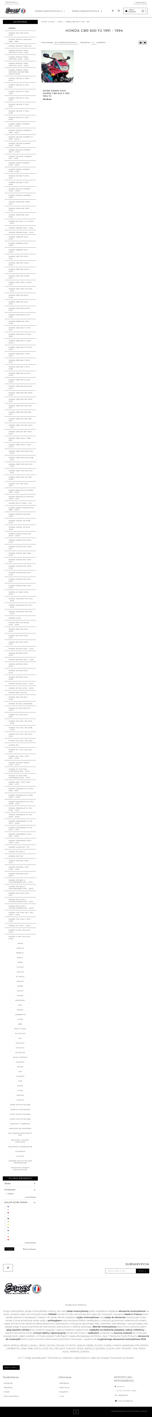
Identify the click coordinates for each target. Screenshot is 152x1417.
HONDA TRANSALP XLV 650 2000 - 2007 (21, 796)
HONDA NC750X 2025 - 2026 (19, 678)
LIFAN (20, 1019)
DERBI (20, 986)
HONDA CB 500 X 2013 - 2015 (19, 86)
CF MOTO (20, 976)
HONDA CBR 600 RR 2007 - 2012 (21, 400)
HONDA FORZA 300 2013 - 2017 (20, 560)
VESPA (20, 1086)
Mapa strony (64, 1387)
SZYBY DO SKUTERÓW (20, 1109)
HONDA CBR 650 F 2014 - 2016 (20, 361)
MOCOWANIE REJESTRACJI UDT (20, 1134)
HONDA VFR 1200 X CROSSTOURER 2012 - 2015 (21, 900)
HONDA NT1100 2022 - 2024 (21, 683)
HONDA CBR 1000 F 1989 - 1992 (20, 439)
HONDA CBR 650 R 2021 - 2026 (20, 381)
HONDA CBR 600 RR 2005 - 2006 (21, 394)
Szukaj (9, 1249)
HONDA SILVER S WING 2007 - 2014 (19, 763)
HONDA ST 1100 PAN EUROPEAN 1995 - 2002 (19, 770)
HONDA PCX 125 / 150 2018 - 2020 (20, 728)
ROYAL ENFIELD (20, 1057)
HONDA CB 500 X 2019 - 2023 (19, 99)
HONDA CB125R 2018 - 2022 (21, 232)
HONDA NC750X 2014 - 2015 (21, 659)
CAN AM (20, 972)
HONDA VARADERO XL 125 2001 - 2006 (20, 822)
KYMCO (20, 1010)
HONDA (12, 28)
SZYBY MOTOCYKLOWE (20, 1105)
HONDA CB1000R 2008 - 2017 (20, 203)
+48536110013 (121, 1395)
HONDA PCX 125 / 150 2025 (21, 740)
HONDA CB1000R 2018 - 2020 (19, 209)
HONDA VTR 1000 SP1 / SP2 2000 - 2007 (21, 913)
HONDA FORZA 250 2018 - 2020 (20, 554)
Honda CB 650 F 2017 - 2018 (19, 183)
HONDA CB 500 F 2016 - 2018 (19, 112)
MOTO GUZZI (20, 1029)
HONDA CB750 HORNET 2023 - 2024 (19, 164)
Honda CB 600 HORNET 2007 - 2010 (20, 151)
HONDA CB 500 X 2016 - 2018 (19, 92)
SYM (20, 1071)
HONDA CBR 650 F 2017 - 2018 (20, 368)
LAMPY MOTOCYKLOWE (20, 1119)
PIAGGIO (20, 1048)
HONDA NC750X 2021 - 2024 (19, 671)
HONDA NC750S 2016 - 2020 (19, 654)
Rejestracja (8, 1387)
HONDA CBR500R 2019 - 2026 (20, 322)
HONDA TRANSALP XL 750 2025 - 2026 (20, 815)
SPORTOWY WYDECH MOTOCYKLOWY (20, 1169)
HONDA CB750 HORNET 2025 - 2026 (19, 170)
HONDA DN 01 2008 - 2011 (20, 503)
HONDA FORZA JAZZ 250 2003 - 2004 (20, 534)
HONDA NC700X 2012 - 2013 (19, 643)
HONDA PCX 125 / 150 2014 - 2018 (20, 722)
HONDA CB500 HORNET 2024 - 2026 (19, 125)
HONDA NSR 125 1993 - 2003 (19, 698)
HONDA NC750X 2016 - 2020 (19, 665)
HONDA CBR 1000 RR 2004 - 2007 (21, 452)
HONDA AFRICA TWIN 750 (20, 46)
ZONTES (20, 1100)
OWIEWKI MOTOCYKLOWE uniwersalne (20, 1162)
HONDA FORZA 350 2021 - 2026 (20, 573)
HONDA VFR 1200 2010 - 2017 (20, 894)
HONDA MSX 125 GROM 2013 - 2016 (19, 623)
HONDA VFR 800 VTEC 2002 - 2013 (19, 868)
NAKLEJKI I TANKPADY (20, 1124)
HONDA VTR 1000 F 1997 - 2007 (20, 920)
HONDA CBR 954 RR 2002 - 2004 (21, 432)
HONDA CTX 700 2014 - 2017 (19, 485)
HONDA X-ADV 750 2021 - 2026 (20, 937)
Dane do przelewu (11, 1396)
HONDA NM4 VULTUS (18, 692)
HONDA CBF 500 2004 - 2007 (19, 264)
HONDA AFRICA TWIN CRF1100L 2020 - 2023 (19, 58)
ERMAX (10, 1194)
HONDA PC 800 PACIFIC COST (20, 709)
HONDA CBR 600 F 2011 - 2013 (20, 355)
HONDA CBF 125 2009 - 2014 (19, 257)
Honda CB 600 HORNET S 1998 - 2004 (20, 131)
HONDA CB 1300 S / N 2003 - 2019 (21, 222)
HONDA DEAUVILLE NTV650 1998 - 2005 (21, 491)
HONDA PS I (14, 745)
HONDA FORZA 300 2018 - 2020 (21, 567)
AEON (20, 943)
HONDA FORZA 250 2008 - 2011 (21, 547)
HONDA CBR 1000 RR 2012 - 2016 (21, 465)
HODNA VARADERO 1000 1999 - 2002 (20, 835)
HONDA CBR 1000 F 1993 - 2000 (20, 446)
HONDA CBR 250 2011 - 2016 (19, 303)
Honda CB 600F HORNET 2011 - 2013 (20, 157)
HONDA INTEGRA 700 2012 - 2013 (21, 599)
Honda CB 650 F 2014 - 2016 (19, 177)
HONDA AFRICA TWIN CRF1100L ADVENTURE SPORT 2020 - (19, 72)
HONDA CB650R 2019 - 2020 (19, 244)
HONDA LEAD (15, 618)
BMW (20, 962)
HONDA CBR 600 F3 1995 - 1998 (20, 335)
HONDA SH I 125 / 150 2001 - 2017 (21, 751)
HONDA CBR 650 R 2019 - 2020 (20, 374)
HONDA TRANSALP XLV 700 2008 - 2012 (21, 802)
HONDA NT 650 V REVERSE (21, 704)
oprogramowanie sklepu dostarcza (125, 1411)
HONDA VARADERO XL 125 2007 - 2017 (20, 828)
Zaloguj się (8, 1383)
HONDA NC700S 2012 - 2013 (19, 636)
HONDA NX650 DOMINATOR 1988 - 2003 (21, 509)
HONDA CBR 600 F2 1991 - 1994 (20, 329)
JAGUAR (20, 1156)
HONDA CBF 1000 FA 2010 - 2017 (20, 290)
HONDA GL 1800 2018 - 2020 (19, 593)
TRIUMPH (20, 1076)
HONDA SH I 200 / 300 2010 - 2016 (19, 757)
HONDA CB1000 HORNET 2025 (20, 196)
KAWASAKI (20, 1000)
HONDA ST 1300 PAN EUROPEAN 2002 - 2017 (19, 776)
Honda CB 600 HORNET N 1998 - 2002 (21, 138)
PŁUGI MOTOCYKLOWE (20, 1114)
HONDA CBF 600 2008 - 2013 (19, 277)
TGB (20, 1081)
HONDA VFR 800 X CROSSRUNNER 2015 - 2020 (21, 887)
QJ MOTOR (20, 1052)
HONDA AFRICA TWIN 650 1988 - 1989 (20, 40)
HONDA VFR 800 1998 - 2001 (19, 861)
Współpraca (64, 1383)
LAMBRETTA (20, 1014)
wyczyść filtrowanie (30, 1197)
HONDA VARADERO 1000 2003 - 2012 (20, 841)
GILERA (20, 995)
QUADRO (20, 1062)
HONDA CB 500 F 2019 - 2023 (19, 118)
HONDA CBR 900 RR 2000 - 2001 (21, 426)
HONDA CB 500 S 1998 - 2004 (19, 79)
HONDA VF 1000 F (17, 851)
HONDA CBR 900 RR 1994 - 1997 (21, 413)
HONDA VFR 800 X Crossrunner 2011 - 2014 (21, 881)
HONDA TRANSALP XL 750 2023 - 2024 (20, 809)
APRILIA (20, 948)
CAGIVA (20, 967)
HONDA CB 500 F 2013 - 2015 (19, 105)
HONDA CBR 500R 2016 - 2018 (20, 316)
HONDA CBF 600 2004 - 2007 (19, 270)
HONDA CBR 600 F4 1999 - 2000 (20, 342)
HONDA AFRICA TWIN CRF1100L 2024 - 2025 (19, 64)
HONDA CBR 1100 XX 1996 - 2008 (21, 478)
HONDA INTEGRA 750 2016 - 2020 (20, 612)
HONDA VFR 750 (16, 856)
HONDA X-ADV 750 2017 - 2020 (20, 931)
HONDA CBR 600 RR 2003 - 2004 (21, 387)
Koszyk (6, 1392)
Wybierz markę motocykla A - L (50, 11)
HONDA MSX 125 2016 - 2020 (19, 630)
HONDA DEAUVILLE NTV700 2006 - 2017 (21, 497)
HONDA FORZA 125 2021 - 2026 (20, 528)
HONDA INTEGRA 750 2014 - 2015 (21, 606)
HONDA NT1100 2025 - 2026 (21, 688)
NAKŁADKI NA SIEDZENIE (20, 1128)
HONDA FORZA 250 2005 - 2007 (21, 541)
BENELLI (20, 953)
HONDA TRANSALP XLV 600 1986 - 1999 (21, 789)
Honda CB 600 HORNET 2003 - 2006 (20, 144)
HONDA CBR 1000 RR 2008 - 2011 (21, 458)
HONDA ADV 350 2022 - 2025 (19, 34)
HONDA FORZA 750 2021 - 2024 (20, 580)
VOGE (20, 1090)
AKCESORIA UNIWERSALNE (20, 1147)
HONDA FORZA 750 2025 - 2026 (20, 586)
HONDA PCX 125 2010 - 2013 (19, 715)
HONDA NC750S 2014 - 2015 (21, 648)
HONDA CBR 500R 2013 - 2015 (20, 309)
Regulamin (63, 1392)
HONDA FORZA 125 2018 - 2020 (20, 521)
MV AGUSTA (20, 1033)
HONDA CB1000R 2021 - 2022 (19, 216)
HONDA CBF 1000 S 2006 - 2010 (21, 283)
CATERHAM (20, 1151)
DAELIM (20, 981)
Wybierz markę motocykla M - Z (87, 11)
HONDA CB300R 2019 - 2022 (19, 238)
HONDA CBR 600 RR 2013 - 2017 (21, 407)
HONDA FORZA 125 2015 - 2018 (20, 515)
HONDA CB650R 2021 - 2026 (19, 251)
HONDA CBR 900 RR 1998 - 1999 (21, 420)
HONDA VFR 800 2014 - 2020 (19, 874)
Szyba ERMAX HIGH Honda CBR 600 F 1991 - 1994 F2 (57, 93)
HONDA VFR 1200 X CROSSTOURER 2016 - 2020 (21, 907)
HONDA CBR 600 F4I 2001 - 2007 (21, 348)
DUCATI (20, 991)
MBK (20, 1024)
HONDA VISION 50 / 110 (19, 847)
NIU (20, 1038)
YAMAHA (20, 1095)
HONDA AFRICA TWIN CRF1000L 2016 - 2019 (18, 51)
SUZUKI (20, 1067)
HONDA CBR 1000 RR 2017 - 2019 (21, 471)
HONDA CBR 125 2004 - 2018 (19, 296)
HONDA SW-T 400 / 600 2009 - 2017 (19, 783)
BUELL (20, 957)
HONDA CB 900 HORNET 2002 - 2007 (20, 190)
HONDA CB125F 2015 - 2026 (21, 228)
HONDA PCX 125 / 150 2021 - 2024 (21, 735)
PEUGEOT (20, 1043)
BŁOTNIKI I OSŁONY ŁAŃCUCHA (20, 1141)
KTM (20, 1005)
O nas (61, 1396)
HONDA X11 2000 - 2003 (20, 925)
